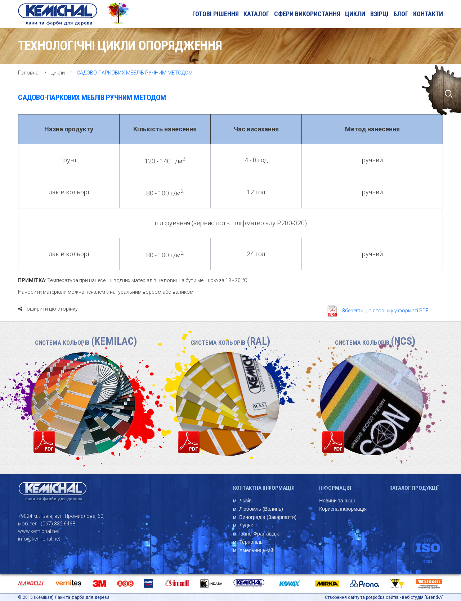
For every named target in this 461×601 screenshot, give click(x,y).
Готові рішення (215, 14)
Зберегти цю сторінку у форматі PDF (385, 310)
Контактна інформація (264, 488)
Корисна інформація (343, 509)
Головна (28, 73)
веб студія (413, 597)
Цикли (355, 14)
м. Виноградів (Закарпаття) (264, 517)
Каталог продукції (414, 488)
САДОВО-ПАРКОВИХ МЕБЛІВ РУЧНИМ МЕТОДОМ (135, 73)
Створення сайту (342, 597)
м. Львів (242, 500)
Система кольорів (86, 342)
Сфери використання (307, 14)
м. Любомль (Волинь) (258, 509)
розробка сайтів (382, 597)
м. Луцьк (243, 525)
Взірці (379, 14)
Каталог (256, 14)
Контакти (428, 14)
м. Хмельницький (253, 550)
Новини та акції (337, 500)
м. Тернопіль (248, 542)
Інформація (335, 488)
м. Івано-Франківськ (256, 534)
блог (400, 14)
